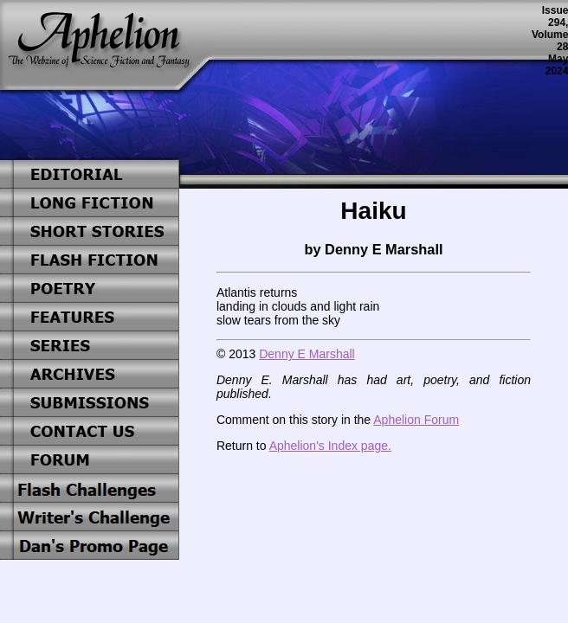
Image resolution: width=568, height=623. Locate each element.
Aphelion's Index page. (330, 446)
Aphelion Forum (416, 420)
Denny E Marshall (307, 354)
